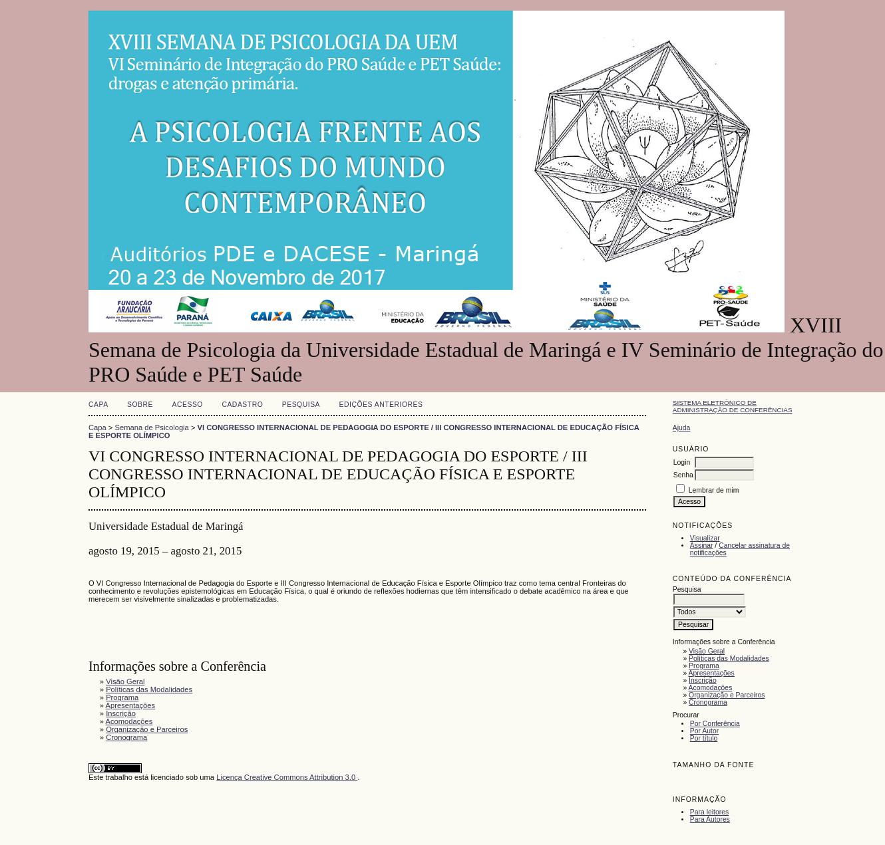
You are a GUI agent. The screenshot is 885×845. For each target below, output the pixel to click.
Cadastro (242, 404)
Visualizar (705, 538)
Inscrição (703, 680)
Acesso (187, 404)
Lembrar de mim (714, 490)
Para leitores (709, 812)
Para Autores (710, 819)
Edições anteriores (381, 404)
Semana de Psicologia (152, 427)
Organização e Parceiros (727, 695)
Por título (704, 738)
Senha (683, 475)
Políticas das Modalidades (729, 658)
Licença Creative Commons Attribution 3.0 (286, 777)
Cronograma (708, 702)
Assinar (701, 545)
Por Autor (704, 731)
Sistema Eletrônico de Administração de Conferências (733, 406)
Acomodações (711, 687)
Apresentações (712, 673)
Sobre (140, 404)
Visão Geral (707, 651)
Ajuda (682, 427)
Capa (98, 404)
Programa (704, 665)
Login (681, 462)
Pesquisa (301, 404)
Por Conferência (715, 723)
